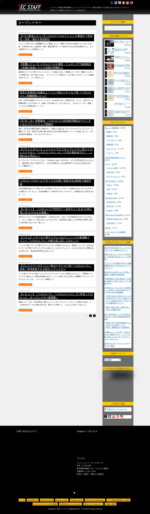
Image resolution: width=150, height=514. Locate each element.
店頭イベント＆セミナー (93, 504)
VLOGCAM (111, 172)
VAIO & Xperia (110, 181)
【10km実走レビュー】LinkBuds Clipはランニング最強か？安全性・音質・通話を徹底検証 (56, 37)
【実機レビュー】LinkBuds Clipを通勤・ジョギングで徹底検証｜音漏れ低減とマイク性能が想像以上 (55, 65)
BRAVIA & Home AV (114, 219)
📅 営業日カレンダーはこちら (115, 409)
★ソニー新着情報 (112, 128)
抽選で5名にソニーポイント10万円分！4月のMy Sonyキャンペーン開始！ (117, 256)
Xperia (109, 185)
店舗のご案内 (111, 504)
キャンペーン (112, 149)
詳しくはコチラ (25, 54)
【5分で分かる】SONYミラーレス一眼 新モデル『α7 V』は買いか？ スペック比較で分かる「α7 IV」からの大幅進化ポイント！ (119, 299)
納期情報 (110, 144)
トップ (21, 500)
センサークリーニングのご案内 (45, 504)
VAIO (108, 189)
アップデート (112, 140)
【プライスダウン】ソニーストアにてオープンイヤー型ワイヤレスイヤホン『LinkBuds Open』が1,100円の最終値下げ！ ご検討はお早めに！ (56, 152)
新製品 (109, 132)
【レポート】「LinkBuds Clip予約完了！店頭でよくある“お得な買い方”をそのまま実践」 (56, 210)
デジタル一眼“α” (113, 168)
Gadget (109, 193)
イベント (110, 153)
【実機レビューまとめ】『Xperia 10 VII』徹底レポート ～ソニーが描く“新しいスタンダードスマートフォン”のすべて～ (117, 335)
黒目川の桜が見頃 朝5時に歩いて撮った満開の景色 (118, 308)
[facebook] (115, 3)
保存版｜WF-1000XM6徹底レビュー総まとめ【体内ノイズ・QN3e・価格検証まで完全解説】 (118, 325)
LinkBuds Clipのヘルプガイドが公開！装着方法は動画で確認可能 (55, 182)
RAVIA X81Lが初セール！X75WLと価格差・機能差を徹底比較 (117, 273)
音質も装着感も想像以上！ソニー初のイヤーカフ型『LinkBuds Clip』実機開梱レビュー (55, 94)
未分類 (107, 228)
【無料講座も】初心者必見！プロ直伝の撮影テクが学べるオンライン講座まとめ (117, 281)
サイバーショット (113, 176)
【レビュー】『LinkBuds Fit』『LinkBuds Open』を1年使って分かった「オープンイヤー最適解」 (56, 295)
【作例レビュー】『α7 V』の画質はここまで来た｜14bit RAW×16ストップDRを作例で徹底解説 (117, 290)
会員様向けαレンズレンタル (70, 504)
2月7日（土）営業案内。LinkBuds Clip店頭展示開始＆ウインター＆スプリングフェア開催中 (55, 122)
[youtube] (119, 3)
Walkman (110, 206)
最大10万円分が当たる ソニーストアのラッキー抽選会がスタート (117, 249)
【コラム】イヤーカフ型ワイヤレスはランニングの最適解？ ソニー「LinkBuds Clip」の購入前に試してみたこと (55, 239)
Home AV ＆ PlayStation (95, 500)
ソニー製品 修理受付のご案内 (118, 500)
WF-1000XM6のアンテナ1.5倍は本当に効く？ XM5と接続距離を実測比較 (117, 316)
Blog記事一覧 (33, 500)
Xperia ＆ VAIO (62, 500)
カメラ (107, 164)
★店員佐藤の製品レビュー (115, 157)
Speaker (110, 210)
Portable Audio (111, 198)
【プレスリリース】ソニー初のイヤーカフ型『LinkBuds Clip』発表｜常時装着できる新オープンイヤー (56, 267)
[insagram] (127, 3)
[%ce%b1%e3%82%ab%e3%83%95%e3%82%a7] (123, 3)
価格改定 (110, 136)
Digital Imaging (47, 500)
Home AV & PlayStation (114, 215)
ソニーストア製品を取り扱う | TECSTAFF (74, 509)
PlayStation (111, 223)
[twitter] (111, 3)
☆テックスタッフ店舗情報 (115, 232)
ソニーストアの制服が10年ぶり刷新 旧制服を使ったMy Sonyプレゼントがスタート (118, 265)
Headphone (111, 202)
